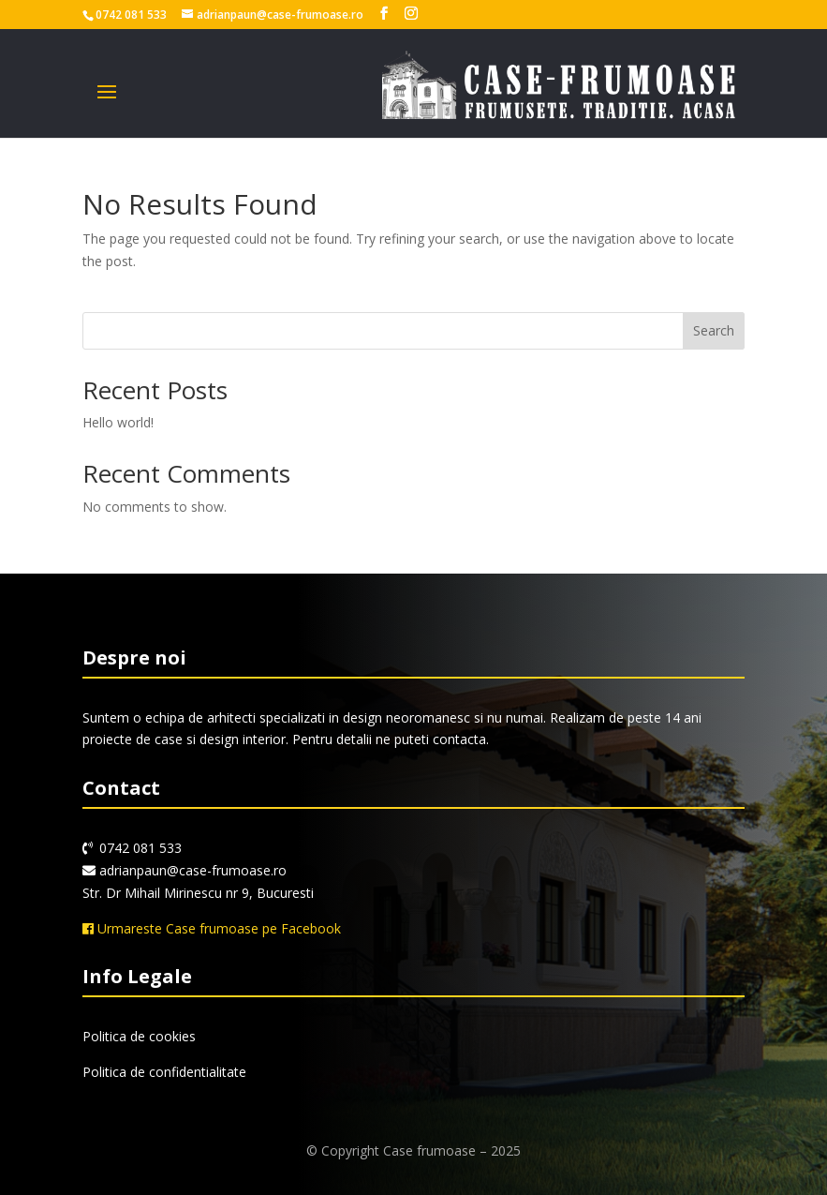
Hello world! (118, 422)
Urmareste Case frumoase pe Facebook (211, 928)
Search (713, 330)
